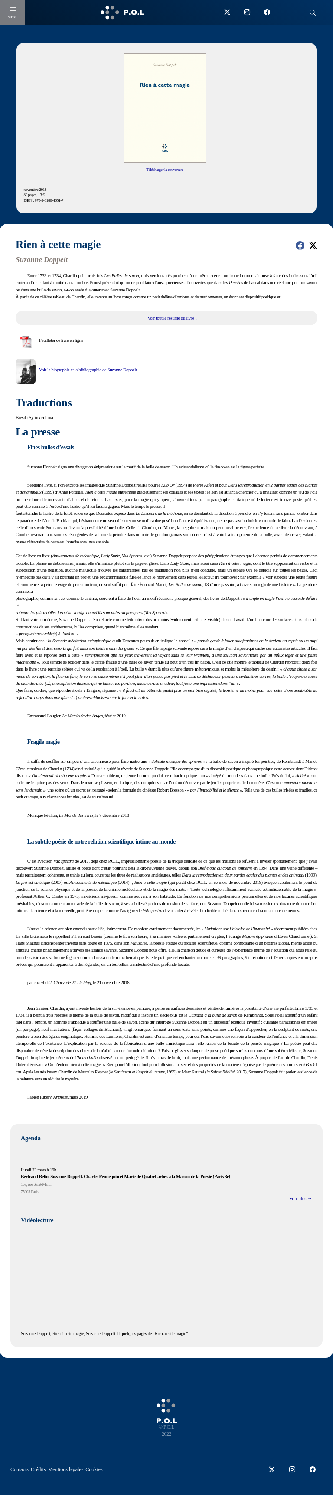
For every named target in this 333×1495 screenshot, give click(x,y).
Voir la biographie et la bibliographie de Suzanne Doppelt (88, 369)
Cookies (93, 1469)
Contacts (19, 1469)
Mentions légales (66, 1469)
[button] (300, 245)
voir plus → (301, 1198)
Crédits (38, 1469)
